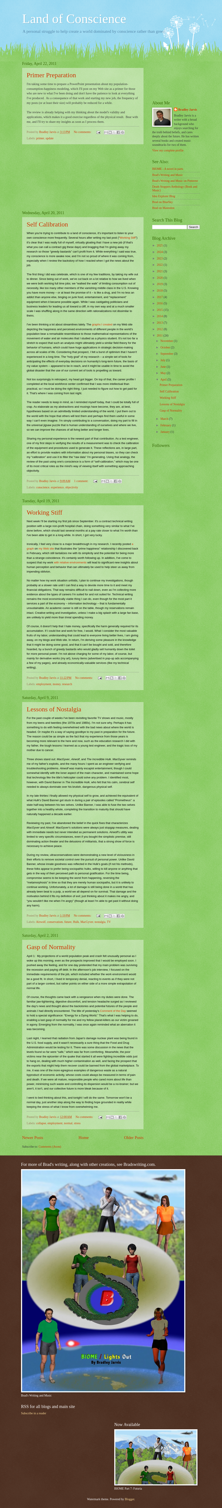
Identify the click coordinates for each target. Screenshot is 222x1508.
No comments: (83, 132)
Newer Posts (32, 1137)
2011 (160, 335)
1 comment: (81, 481)
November (167, 341)
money (57, 684)
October (165, 347)
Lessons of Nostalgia (54, 709)
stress (77, 1123)
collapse (41, 1123)
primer (40, 138)
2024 (160, 252)
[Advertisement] (82, 177)
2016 (160, 303)
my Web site (46, 548)
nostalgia (100, 922)
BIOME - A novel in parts (167, 169)
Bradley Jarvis (187, 109)
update (50, 138)
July (163, 360)
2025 (160, 245)
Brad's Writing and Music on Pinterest (175, 180)
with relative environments (70, 562)
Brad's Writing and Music (167, 175)
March (164, 418)
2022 (160, 264)
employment (43, 684)
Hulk (76, 922)
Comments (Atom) (50, 1146)
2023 (160, 258)
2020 (160, 277)
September (167, 353)
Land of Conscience (74, 18)
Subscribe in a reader (33, 1413)
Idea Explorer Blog (163, 196)
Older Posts (134, 1137)
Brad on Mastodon (163, 208)
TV (109, 922)
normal (68, 1123)
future (68, 922)
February (166, 425)
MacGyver (86, 922)
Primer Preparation (51, 75)
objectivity (71, 487)
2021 (160, 271)
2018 (160, 290)
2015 (160, 310)
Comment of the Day (113, 1010)
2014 (160, 316)
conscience (42, 487)
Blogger (129, 1499)
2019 (160, 284)
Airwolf (41, 922)
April (164, 379)
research (67, 684)
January (165, 431)
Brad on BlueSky (162, 202)
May (163, 373)
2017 (160, 297)
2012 (160, 329)
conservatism (55, 922)
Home (83, 1137)
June (163, 366)
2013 (160, 322)
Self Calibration (47, 224)
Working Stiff (127, 237)
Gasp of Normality (51, 946)
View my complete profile (167, 150)
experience (57, 487)
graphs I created (102, 324)
